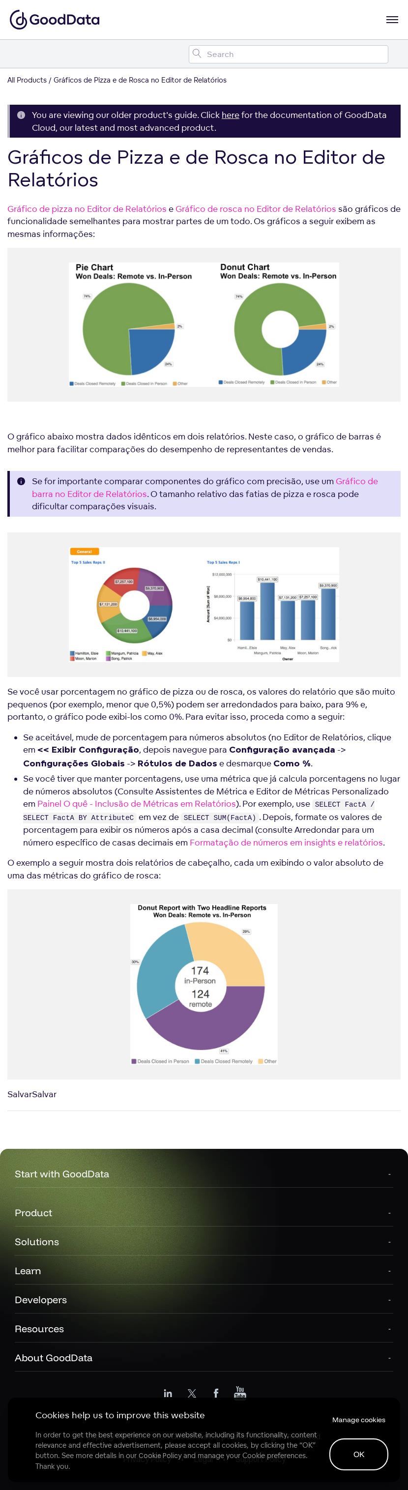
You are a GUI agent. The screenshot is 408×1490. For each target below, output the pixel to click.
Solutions (37, 1241)
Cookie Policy (160, 1455)
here (230, 115)
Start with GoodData (62, 1174)
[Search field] (288, 54)
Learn (28, 1270)
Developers (41, 1299)
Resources (39, 1328)
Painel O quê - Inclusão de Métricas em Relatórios (136, 803)
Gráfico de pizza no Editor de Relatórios (87, 209)
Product (33, 1212)
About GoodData (53, 1357)
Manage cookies (358, 1419)
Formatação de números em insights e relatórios (286, 842)
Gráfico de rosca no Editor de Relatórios (255, 209)
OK (359, 1454)
